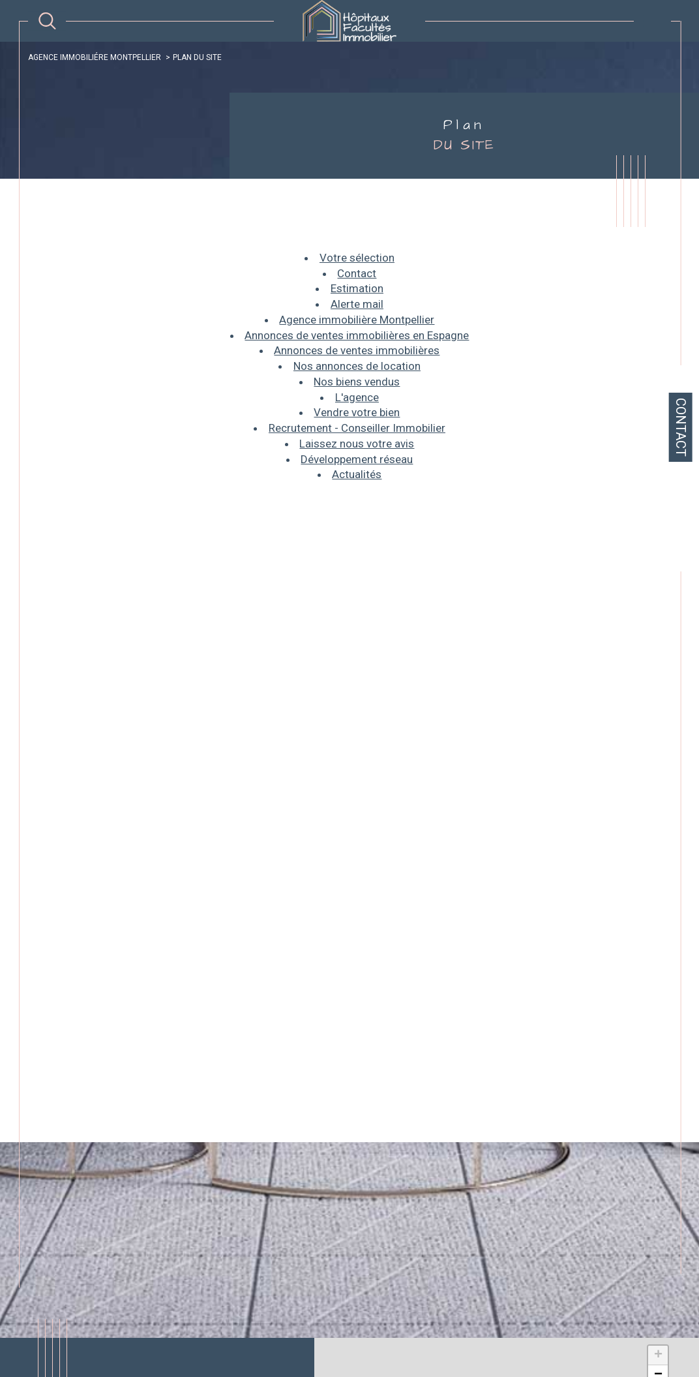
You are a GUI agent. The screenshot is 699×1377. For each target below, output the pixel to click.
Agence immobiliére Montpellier (94, 57)
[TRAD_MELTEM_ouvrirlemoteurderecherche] (47, 21)
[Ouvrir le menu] (652, 21)
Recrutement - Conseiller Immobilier (357, 427)
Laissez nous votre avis (356, 443)
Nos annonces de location (357, 365)
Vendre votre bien (357, 412)
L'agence (357, 397)
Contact (681, 427)
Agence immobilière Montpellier (356, 319)
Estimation (357, 288)
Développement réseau (357, 459)
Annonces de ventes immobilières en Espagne (357, 335)
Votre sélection (357, 257)
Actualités (356, 474)
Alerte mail (357, 303)
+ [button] (658, 1355)
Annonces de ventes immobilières (356, 350)
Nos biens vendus (357, 381)
